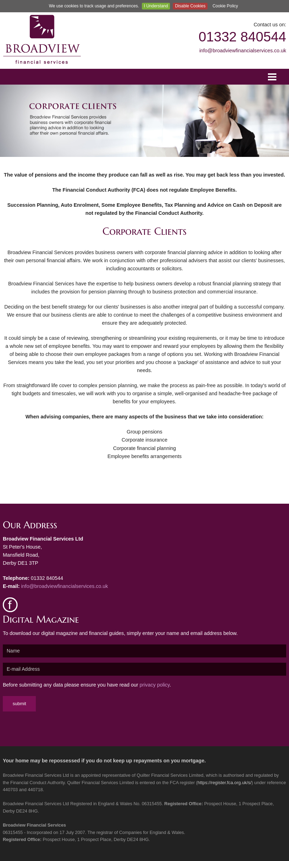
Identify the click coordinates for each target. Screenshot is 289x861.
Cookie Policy (225, 6)
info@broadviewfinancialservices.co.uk (242, 50)
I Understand (156, 6)
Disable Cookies (190, 6)
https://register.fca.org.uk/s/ (225, 782)
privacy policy (155, 685)
